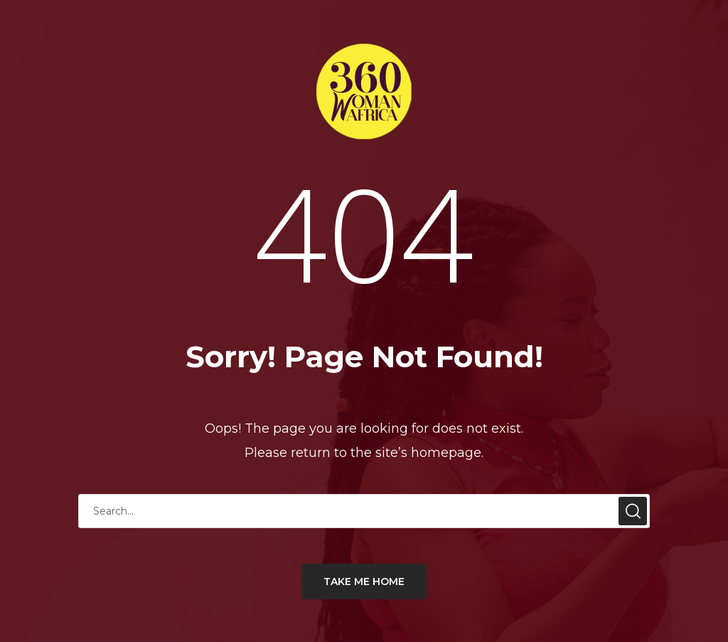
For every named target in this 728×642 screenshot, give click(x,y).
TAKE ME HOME (364, 581)
